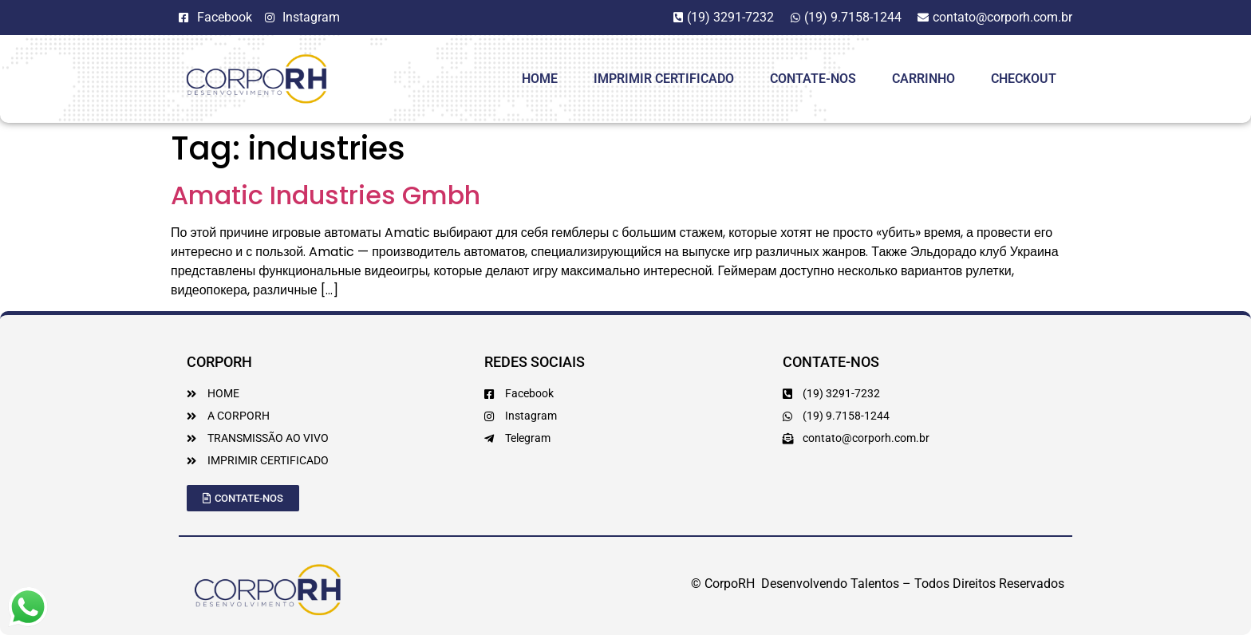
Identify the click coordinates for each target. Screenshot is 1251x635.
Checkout (1023, 78)
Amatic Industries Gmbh (325, 195)
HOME (540, 78)
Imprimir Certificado (664, 78)
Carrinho (923, 78)
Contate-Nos (813, 78)
